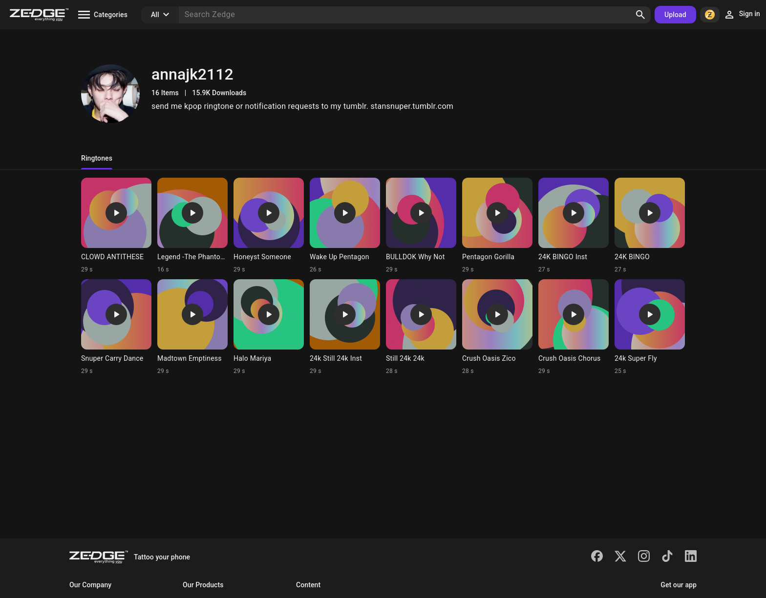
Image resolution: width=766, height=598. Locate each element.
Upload (675, 15)
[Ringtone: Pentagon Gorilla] (497, 225)
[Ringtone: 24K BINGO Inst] (573, 225)
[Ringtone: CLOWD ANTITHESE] (116, 225)
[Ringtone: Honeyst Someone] (269, 225)
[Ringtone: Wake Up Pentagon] (345, 225)
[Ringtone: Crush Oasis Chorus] (573, 327)
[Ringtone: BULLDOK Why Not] (421, 225)
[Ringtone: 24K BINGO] (650, 225)
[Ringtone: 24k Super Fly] (650, 327)
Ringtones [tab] (96, 158)
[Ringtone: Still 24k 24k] (421, 327)
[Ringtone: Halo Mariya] (269, 327)
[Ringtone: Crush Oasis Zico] (497, 327)
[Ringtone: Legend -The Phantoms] (192, 225)
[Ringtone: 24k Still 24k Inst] (345, 327)
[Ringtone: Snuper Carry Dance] (116, 327)
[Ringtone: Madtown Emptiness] (192, 327)
